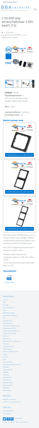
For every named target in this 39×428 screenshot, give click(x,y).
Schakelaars (6, 367)
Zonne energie (7, 390)
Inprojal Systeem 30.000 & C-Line (14, 35)
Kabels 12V (6, 336)
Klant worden (6, 413)
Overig (5, 354)
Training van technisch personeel (11, 402)
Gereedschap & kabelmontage (11, 326)
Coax (4, 318)
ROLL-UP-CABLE (7, 362)
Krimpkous (6, 344)
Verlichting (6, 375)
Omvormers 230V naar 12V (10, 351)
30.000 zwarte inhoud (9, 37)
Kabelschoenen (7, 338)
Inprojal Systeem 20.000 (9, 328)
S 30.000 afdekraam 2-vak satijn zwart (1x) (19, 192)
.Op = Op (5, 300)
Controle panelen (7, 323)
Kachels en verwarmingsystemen (12, 341)
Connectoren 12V (7, 320)
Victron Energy (7, 380)
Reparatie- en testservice (9, 399)
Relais (4, 359)
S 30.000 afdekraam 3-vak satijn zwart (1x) (19, 229)
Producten (10, 32)
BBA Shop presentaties (9, 313)
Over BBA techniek (8, 411)
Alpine (4, 310)
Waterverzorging (7, 385)
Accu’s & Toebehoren (8, 307)
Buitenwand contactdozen (10, 315)
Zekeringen (6, 388)
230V (4, 302)
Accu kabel (6, 305)
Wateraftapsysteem (8, 382)
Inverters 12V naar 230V (9, 333)
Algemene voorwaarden (21, 422)
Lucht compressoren (8, 346)
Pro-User (5, 357)
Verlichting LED (7, 377)
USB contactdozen (8, 369)
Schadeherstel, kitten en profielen (12, 364)
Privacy (5, 422)
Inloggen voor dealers (10, 2)
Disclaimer (11, 422)
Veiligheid (5, 372)
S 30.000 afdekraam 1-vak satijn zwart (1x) (19, 155)
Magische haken (7, 349)
